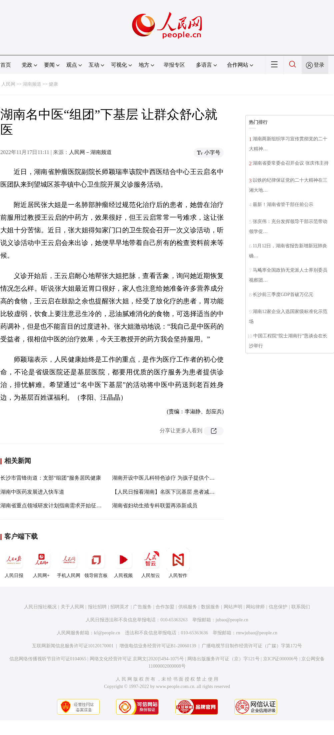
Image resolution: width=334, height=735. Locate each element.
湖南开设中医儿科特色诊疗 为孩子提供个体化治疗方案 (176, 478)
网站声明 (233, 606)
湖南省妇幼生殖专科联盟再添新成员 (154, 505)
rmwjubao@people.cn (256, 632)
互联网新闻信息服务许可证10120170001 (73, 645)
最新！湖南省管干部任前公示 (283, 204)
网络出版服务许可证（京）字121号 (223, 658)
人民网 (8, 84)
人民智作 (178, 563)
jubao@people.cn (232, 619)
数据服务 (210, 606)
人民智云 (150, 563)
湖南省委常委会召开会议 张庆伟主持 (291, 163)
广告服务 (142, 606)
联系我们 (300, 606)
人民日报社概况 (40, 606)
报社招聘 (97, 606)
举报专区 (174, 65)
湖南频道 (32, 84)
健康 (53, 84)
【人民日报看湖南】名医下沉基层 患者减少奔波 (168, 492)
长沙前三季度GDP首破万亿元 (283, 294)
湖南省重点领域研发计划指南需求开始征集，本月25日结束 (69, 505)
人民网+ (41, 563)
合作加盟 (165, 606)
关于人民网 (72, 606)
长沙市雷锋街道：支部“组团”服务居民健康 (50, 478)
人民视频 (123, 563)
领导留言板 (96, 563)
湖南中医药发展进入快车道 (32, 492)
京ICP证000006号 (280, 658)
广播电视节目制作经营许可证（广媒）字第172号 (252, 645)
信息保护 (278, 606)
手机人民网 (68, 563)
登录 (319, 65)
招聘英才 (119, 606)
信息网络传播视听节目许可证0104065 (47, 658)
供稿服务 (187, 606)
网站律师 (255, 606)
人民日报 (14, 563)
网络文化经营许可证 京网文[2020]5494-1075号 (137, 658)
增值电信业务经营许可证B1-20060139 (157, 645)
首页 (5, 65)
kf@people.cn (107, 632)
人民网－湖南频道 (90, 152)
